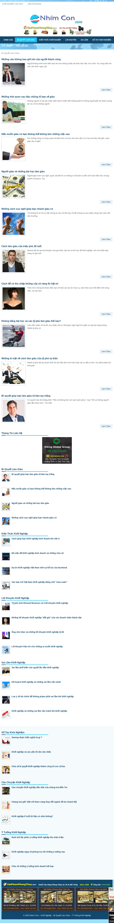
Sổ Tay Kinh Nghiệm (101, 40)
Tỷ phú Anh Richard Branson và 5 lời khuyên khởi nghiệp (40, 603)
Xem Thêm (106, 90)
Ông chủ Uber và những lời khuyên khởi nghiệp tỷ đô (38, 632)
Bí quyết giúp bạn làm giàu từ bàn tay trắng (25, 396)
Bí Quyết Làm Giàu (26, 40)
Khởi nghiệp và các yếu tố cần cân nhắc (31, 752)
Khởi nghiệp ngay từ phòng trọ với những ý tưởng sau (38, 852)
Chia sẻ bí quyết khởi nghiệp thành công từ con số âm (38, 766)
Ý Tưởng (8, 46)
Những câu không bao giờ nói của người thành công (31, 59)
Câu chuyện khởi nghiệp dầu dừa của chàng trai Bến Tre (39, 787)
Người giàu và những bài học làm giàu (23, 171)
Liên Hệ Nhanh (34, 4)
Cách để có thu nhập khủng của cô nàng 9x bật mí (29, 283)
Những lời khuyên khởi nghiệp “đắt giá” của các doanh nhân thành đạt (46, 617)
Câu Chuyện (22, 46)
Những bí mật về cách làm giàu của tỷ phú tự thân (29, 358)
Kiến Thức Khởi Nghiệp (50, 40)
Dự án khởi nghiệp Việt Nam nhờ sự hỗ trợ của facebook (39, 567)
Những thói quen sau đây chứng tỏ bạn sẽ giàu (28, 96)
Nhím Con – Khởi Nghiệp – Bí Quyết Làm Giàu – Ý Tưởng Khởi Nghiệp (60, 915)
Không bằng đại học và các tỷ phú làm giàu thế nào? (31, 321)
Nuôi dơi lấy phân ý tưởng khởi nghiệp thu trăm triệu (38, 837)
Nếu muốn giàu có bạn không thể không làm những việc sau (35, 134)
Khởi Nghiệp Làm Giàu (12, 4)
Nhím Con (8, 40)
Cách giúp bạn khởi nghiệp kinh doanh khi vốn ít (36, 538)
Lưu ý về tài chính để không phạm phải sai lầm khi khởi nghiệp (43, 696)
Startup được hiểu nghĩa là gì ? (27, 737)
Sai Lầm (84, 40)
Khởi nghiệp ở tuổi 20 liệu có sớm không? (32, 816)
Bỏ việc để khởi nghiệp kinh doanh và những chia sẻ (38, 553)
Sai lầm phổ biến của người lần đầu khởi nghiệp (35, 667)
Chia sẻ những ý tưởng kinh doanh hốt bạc (33, 866)
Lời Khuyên (70, 40)
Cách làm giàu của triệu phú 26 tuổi (21, 246)
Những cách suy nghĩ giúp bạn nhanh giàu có (27, 209)
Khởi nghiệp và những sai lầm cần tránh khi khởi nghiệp (39, 711)
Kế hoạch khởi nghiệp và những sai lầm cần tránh (36, 682)
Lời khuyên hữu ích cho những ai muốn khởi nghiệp (37, 646)
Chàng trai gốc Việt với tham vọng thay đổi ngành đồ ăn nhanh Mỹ (44, 802)
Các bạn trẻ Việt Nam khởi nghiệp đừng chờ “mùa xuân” (39, 582)
